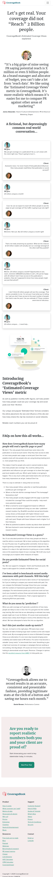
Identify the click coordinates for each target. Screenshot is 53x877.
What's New (32, 814)
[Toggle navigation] (48, 3)
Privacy (30, 819)
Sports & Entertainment (10, 827)
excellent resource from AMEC (19, 653)
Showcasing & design (9, 814)
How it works (6, 806)
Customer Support (34, 806)
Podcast (5, 843)
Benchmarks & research (10, 849)
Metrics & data (7, 811)
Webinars (5, 846)
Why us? (5, 816)
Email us (31, 838)
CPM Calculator (7, 862)
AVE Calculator (7, 859)
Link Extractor (7, 857)
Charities (5, 825)
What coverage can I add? (11, 808)
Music (4, 830)
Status (30, 816)
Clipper (5, 854)
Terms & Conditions (34, 822)
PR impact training (8, 851)
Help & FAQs (32, 808)
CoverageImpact (8, 865)
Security (30, 825)
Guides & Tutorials (34, 811)
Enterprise (6, 822)
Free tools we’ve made (10, 838)
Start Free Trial (26, 765)
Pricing (4, 819)
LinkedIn (31, 841)
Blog (4, 841)
